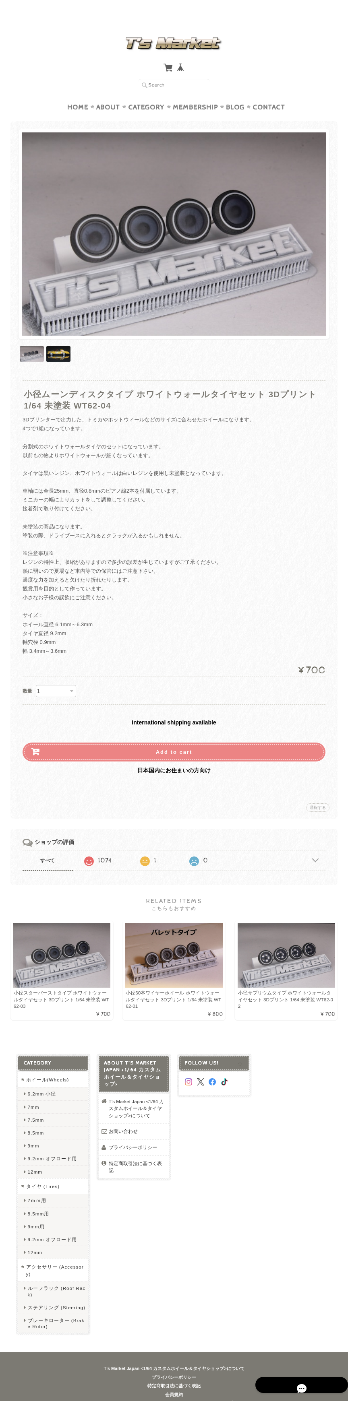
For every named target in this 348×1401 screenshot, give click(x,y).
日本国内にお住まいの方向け (174, 754)
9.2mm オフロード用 (50, 1144)
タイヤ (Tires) (41, 1172)
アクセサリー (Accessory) (52, 1256)
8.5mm (33, 1118)
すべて (47, 845)
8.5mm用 (36, 1199)
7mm (31, 1093)
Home (77, 92)
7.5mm (33, 1105)
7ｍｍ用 (34, 1186)
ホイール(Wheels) (45, 1065)
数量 (27, 675)
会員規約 (174, 1380)
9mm (31, 1131)
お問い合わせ (122, 1117)
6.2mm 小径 (39, 1079)
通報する (318, 792)
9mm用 (33, 1212)
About (108, 92)
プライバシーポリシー (132, 1133)
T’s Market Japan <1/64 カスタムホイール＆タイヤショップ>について (135, 1094)
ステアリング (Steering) (54, 1293)
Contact (269, 92)
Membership (195, 92)
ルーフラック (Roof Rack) (54, 1277)
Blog (235, 92)
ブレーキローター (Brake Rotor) (53, 1309)
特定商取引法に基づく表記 (134, 1153)
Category (146, 92)
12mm (32, 1157)
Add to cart (174, 736)
